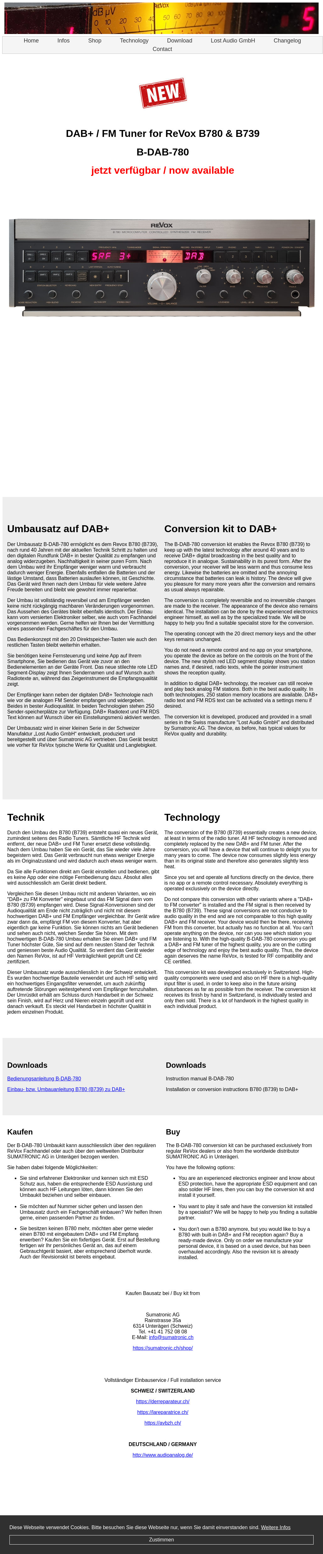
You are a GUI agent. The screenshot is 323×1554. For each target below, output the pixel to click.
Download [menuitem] (184, 40)
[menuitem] (31, 41)
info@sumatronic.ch (171, 1337)
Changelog (287, 40)
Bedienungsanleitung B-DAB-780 (44, 1078)
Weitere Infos (276, 1527)
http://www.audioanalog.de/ (163, 1455)
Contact (162, 49)
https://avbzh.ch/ (163, 1423)
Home (31, 40)
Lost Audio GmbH (233, 40)
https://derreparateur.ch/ (162, 1401)
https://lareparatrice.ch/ (163, 1412)
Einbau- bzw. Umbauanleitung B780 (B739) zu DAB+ (66, 1089)
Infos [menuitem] (67, 40)
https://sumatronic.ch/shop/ (163, 1348)
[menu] (162, 45)
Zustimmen (161, 1539)
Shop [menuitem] (99, 40)
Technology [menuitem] (138, 40)
